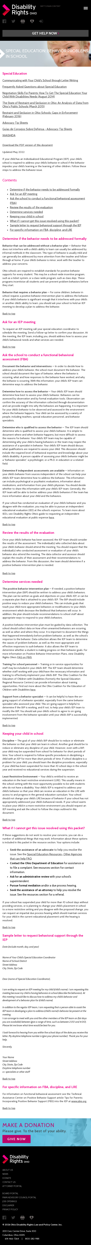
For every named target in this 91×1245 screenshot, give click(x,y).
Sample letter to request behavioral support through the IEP (45, 225)
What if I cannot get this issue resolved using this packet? (44, 221)
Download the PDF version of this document (27, 145)
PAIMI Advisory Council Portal (19, 1197)
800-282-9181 (32, 1238)
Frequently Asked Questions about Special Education (34, 86)
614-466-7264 (12, 1238)
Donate (6, 1178)
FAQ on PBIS (24, 657)
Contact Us (9, 1182)
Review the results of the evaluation (31, 207)
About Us (7, 1170)
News (5, 1174)
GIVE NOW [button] (16, 1139)
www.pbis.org (78, 1101)
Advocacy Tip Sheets (15, 122)
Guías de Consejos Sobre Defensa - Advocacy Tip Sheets (37, 129)
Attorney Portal (12, 1186)
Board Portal (10, 1193)
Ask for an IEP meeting (23, 194)
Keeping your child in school (26, 216)
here (51, 517)
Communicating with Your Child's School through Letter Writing (40, 80)
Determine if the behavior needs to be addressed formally (45, 189)
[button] (45, 33)
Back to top (8, 313)
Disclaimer (8, 1205)
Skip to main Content (50, 6)
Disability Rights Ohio (19, 10)
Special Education (14, 73)
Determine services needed (26, 212)
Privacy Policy (10, 1209)
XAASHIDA (8, 135)
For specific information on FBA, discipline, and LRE (41, 230)
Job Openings (9, 1201)
